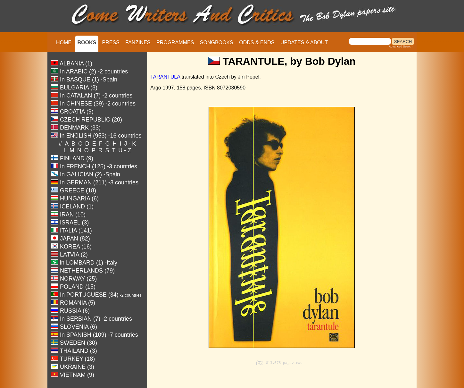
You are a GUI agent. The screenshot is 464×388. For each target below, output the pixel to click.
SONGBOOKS (216, 42)
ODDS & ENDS (256, 42)
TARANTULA (165, 77)
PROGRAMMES (175, 42)
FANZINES (137, 42)
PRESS (111, 42)
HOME (63, 42)
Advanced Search (400, 46)
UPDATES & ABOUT (304, 42)
